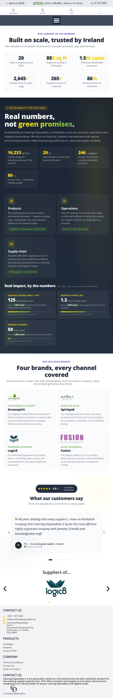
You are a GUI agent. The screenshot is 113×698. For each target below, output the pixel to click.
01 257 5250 (100, 3)
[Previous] (9, 533)
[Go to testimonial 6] (63, 560)
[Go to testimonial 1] (50, 560)
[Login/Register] (13, 9)
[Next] (104, 533)
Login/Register (13, 13)
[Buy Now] (42, 9)
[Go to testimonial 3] (56, 560)
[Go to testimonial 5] (61, 560)
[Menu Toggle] (56, 20)
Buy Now (42, 13)
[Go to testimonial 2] (54, 560)
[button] (5, 588)
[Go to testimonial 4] (59, 560)
